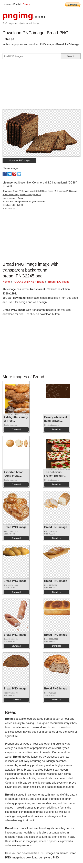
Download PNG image (19, 160)
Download (16, 429)
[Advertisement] (41, 85)
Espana (26, 4)
